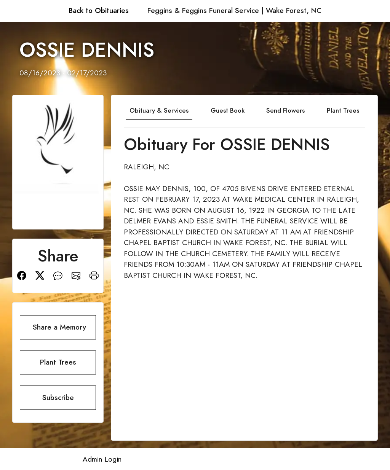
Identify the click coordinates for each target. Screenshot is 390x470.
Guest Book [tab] (228, 110)
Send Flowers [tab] (285, 110)
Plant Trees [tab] (343, 110)
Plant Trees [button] (58, 362)
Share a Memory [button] (59, 327)
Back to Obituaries (99, 10)
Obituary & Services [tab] (159, 110)
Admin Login (102, 459)
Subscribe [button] (58, 397)
